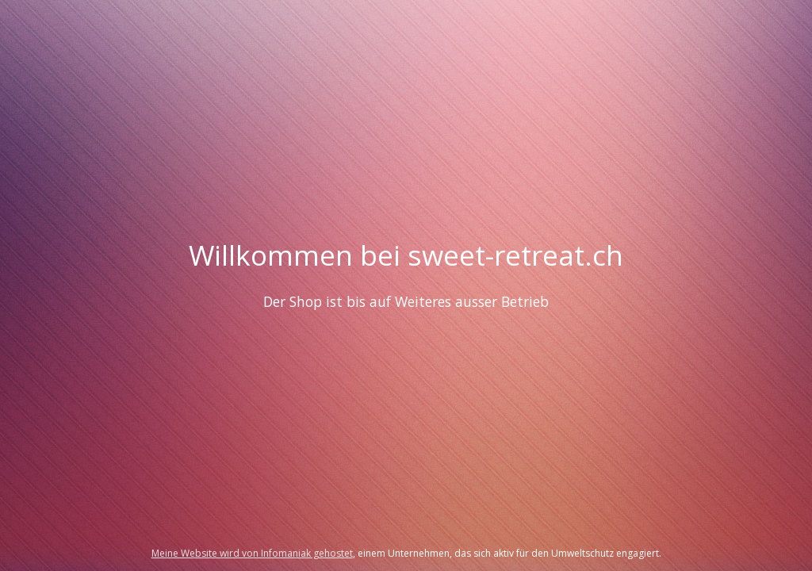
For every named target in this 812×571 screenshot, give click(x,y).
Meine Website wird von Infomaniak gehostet (252, 553)
